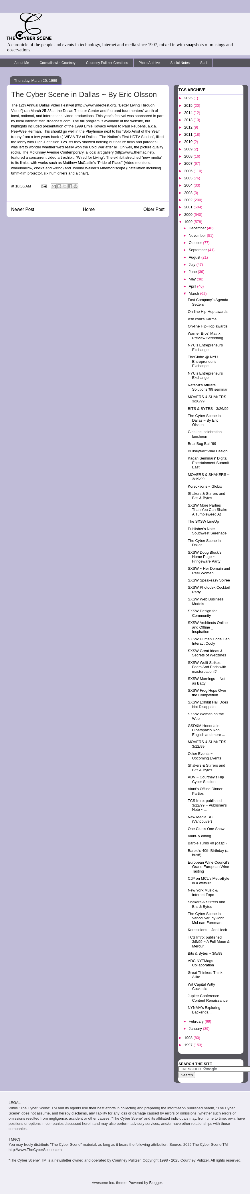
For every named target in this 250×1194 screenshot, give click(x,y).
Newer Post (22, 209)
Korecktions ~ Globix (205, 486)
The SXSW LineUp (203, 521)
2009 (189, 149)
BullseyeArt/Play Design (207, 451)
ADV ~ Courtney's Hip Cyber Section (206, 779)
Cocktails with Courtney (57, 63)
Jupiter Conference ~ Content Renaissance (207, 998)
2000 (189, 214)
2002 (189, 200)
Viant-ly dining (199, 836)
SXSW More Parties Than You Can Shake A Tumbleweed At (207, 509)
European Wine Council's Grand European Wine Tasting (208, 866)
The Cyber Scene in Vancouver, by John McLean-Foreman (206, 918)
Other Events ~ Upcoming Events (204, 755)
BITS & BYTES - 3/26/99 (208, 408)
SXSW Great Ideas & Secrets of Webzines (207, 653)
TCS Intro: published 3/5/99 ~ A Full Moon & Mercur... (208, 941)
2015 (189, 105)
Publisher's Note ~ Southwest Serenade (207, 531)
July (193, 264)
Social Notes (180, 63)
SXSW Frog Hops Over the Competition (207, 692)
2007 (189, 163)
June (193, 272)
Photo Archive (149, 63)
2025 (189, 98)
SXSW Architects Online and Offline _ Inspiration (207, 627)
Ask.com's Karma (202, 319)
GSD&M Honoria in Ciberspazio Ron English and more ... (206, 730)
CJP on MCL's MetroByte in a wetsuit (208, 880)
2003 (189, 193)
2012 (189, 127)
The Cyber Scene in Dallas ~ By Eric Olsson (204, 420)
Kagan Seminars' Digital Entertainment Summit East (208, 462)
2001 (189, 207)
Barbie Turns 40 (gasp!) (207, 843)
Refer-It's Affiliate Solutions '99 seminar (207, 387)
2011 (189, 134)
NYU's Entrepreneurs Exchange (205, 347)
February (197, 1021)
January (196, 1028)
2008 (189, 156)
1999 (189, 222)
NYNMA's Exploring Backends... (204, 1009)
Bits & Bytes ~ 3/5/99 (205, 953)
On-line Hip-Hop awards (207, 311)
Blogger (155, 1183)
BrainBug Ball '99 (202, 443)
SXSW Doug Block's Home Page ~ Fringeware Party (204, 556)
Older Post (153, 209)
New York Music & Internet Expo (203, 892)
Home (89, 209)
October (196, 243)
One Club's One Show (206, 829)
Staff (203, 63)
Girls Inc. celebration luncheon (205, 434)
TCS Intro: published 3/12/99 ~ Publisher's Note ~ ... (207, 805)
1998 (189, 1038)
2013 (189, 120)
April (193, 286)
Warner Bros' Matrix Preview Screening (205, 335)
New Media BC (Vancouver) (200, 819)
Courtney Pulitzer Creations (107, 63)
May (193, 279)
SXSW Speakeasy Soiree (209, 580)
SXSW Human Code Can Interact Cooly (208, 641)
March (194, 293)
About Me (21, 63)
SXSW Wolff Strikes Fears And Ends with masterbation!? (207, 667)
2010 (189, 141)
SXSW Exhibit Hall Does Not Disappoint (208, 704)
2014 (189, 113)
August (195, 257)
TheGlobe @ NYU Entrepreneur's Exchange (203, 361)
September (198, 250)
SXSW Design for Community (202, 613)
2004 (189, 185)
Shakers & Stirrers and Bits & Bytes (206, 495)
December (198, 228)
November (198, 235)
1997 (189, 1045)
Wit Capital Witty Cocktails (201, 986)
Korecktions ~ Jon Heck (207, 930)
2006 (189, 171)
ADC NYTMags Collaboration (201, 963)
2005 (189, 178)
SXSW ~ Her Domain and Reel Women (209, 570)
